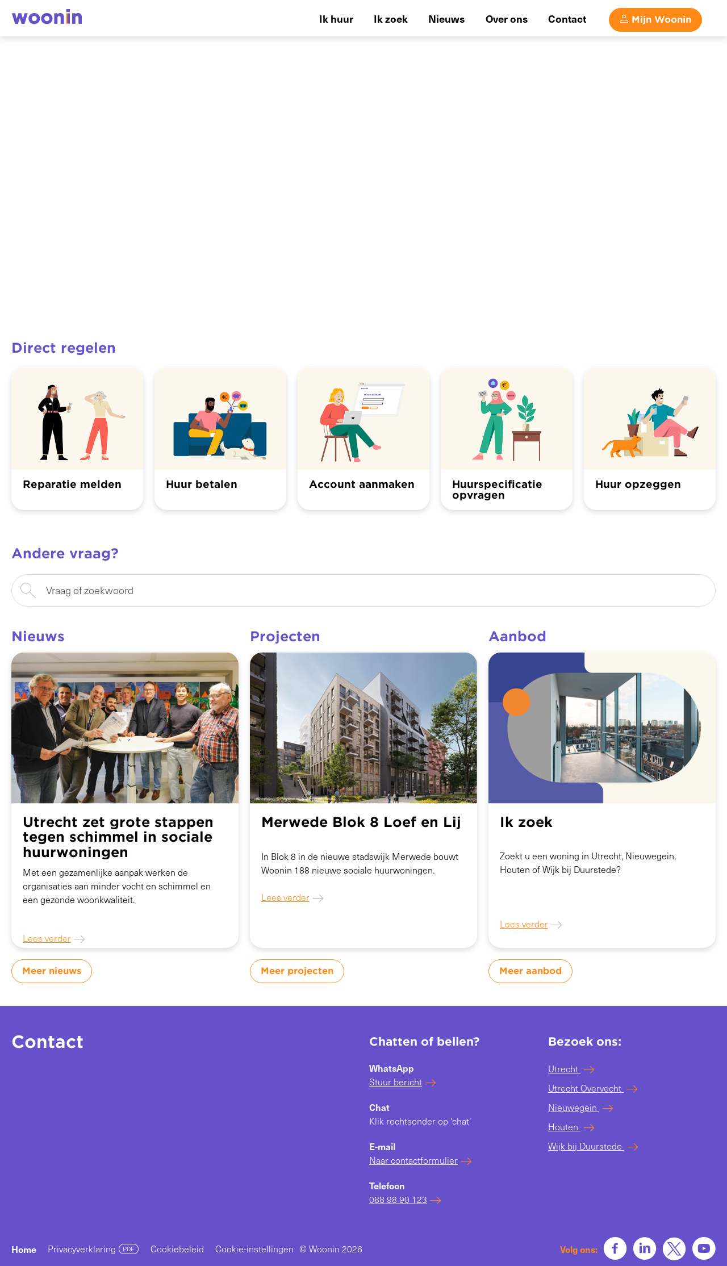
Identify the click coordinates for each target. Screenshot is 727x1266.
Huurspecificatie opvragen (497, 490)
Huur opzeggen (638, 484)
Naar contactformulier (413, 1160)
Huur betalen (201, 484)
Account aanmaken (362, 484)
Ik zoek (526, 822)
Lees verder (47, 938)
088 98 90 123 (398, 1199)
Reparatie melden (72, 484)
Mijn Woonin (661, 19)
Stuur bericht (395, 1082)
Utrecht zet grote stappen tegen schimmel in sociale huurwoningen (118, 837)
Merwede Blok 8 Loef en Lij (361, 822)
